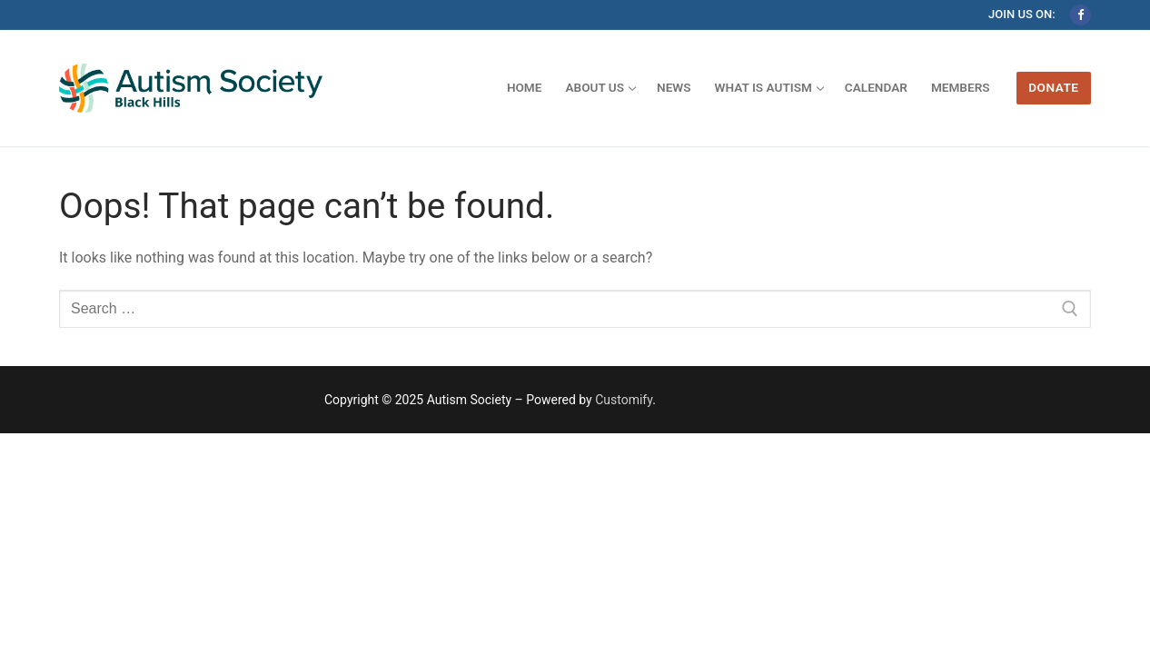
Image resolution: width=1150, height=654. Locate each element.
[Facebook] (1080, 15)
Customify (623, 399)
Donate (1053, 87)
